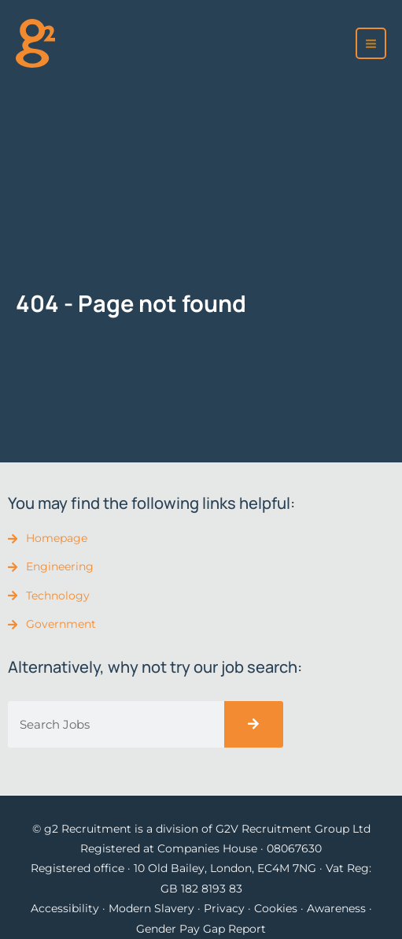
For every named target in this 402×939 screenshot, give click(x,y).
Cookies (275, 908)
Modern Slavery (151, 908)
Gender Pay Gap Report (201, 928)
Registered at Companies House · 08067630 (201, 848)
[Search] (253, 724)
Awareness (336, 908)
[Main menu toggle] (371, 43)
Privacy (224, 908)
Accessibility (65, 908)
